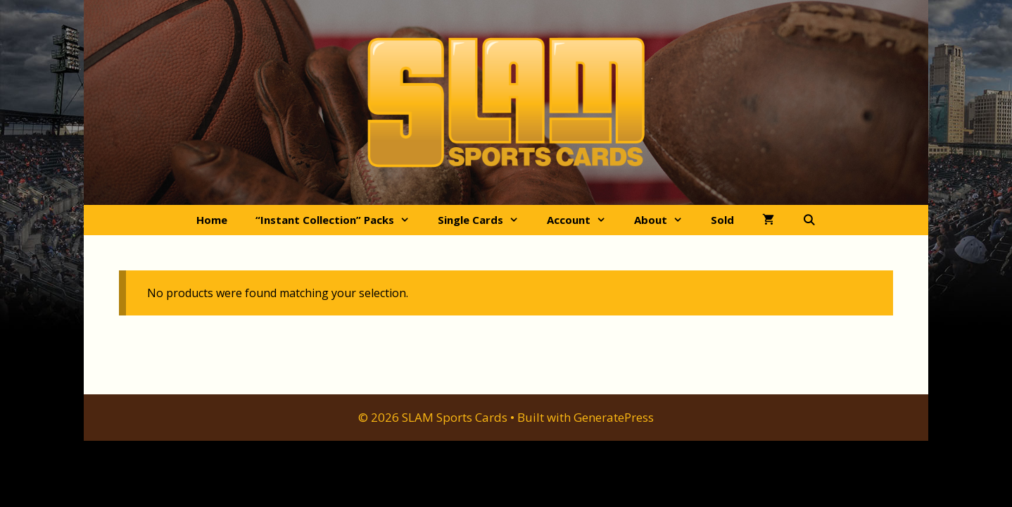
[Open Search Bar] (809, 220)
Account (583, 220)
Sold (722, 220)
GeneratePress (614, 417)
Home (211, 220)
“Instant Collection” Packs (339, 220)
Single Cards (485, 220)
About (665, 220)
